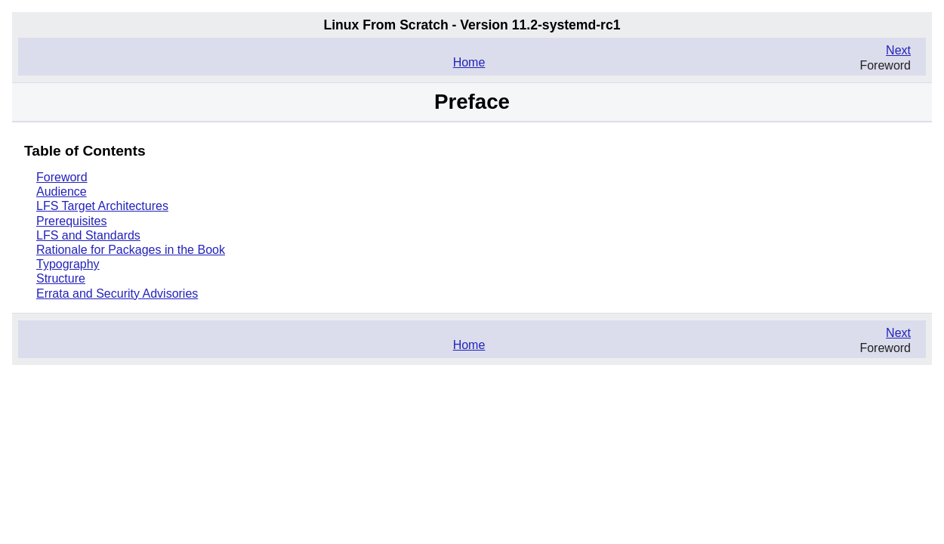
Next (898, 50)
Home (469, 62)
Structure (60, 278)
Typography (68, 264)
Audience (61, 191)
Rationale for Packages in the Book (130, 249)
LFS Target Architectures (102, 205)
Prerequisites (71, 221)
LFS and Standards (88, 235)
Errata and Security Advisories (117, 293)
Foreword (62, 177)
